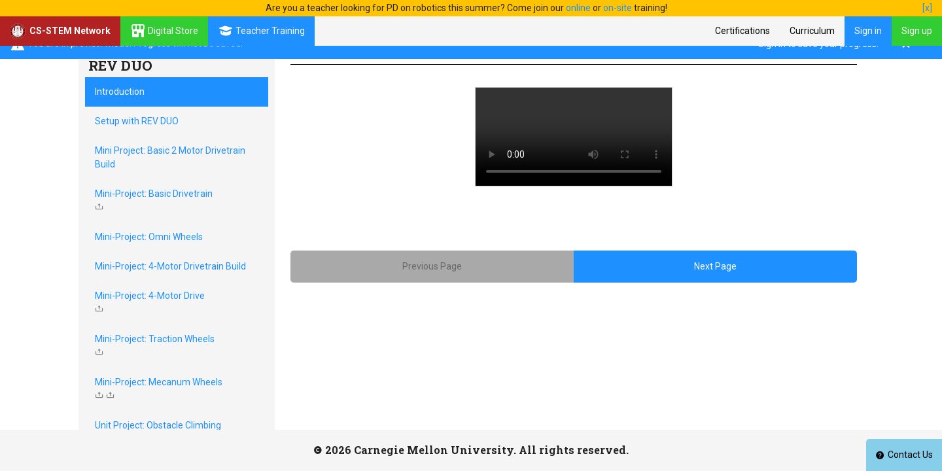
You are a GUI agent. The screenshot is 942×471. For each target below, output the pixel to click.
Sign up (916, 31)
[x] (927, 8)
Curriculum (812, 31)
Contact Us (904, 454)
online (578, 8)
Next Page (715, 266)
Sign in (868, 31)
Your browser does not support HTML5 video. (573, 136)
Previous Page (432, 266)
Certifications (742, 31)
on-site (617, 8)
